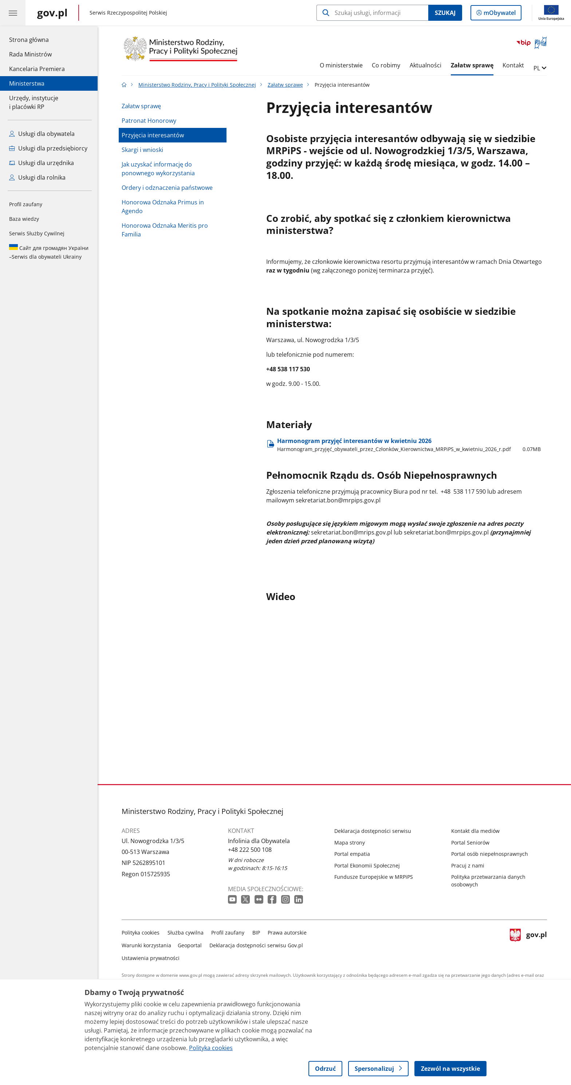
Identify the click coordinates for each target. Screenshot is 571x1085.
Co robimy (386, 65)
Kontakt (513, 65)
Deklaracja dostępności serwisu (372, 830)
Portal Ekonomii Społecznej (367, 865)
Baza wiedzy (24, 218)
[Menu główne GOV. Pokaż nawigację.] (12, 13)
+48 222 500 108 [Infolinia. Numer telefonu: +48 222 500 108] (250, 850)
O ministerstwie (341, 65)
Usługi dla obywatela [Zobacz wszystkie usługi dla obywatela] (42, 134)
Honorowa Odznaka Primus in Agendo (163, 206)
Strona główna (37, 39)
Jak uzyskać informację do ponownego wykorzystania (158, 168)
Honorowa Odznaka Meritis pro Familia (165, 230)
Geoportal (190, 945)
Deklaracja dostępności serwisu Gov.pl (256, 945)
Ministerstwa (26, 83)
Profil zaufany (25, 204)
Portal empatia (352, 853)
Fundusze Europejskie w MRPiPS (373, 876)
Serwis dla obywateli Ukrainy (48, 252)
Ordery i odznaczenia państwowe (167, 188)
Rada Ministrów (30, 54)
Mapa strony (349, 842)
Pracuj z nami (467, 865)
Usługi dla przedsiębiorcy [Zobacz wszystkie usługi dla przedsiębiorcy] (48, 148)
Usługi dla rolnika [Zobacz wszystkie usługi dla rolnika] (37, 177)
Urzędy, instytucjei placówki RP (33, 102)
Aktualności (425, 65)
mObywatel (499, 14)
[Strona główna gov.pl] (52, 13)
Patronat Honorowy (149, 121)
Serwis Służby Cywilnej (36, 233)
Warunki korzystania (146, 945)
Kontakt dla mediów (475, 830)
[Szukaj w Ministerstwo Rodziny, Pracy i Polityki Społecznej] (372, 13)
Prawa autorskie (287, 932)
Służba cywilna (186, 932)
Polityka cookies (141, 932)
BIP (256, 932)
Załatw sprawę (472, 65)
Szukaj (445, 13)
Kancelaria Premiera (37, 69)
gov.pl (528, 944)
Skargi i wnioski (142, 150)
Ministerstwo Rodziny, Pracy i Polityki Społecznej (197, 84)
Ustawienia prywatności (151, 958)
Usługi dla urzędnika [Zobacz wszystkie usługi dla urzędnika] (41, 163)
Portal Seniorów (470, 842)
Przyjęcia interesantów (153, 135)
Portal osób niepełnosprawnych (489, 853)
